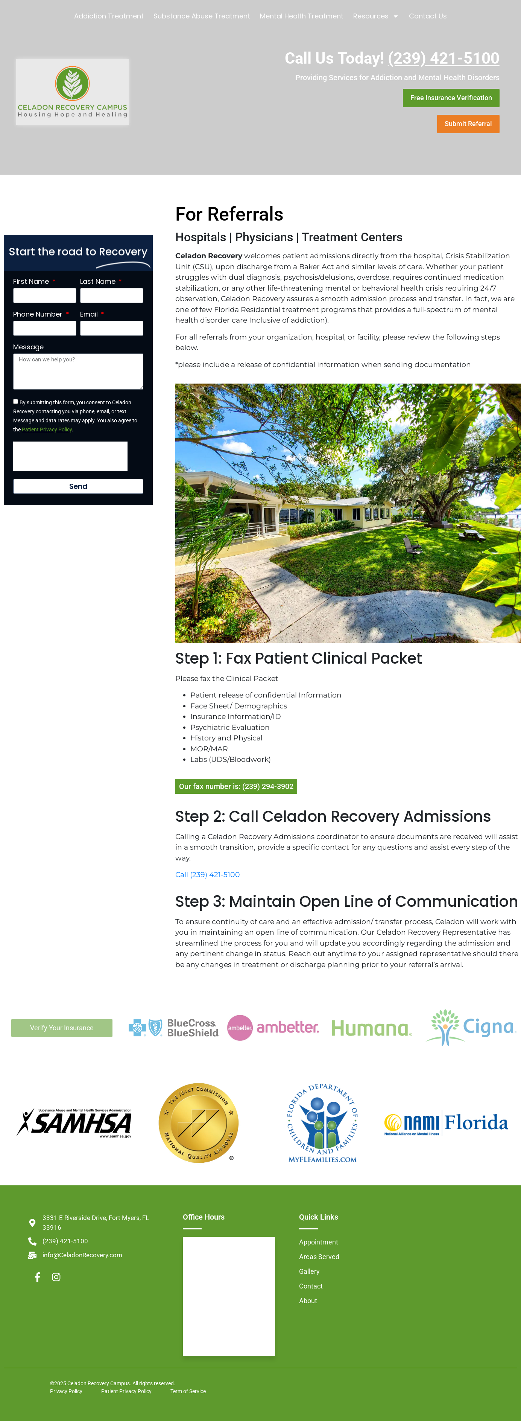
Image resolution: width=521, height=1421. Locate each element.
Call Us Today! (392, 58)
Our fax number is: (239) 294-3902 (236, 786)
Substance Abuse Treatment (201, 16)
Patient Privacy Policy (47, 429)
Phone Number (38, 314)
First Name (32, 281)
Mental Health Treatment (301, 16)
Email (90, 314)
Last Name (98, 281)
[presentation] (70, 456)
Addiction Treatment (109, 16)
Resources (376, 16)
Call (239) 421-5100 (207, 874)
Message (28, 347)
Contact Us (428, 16)
